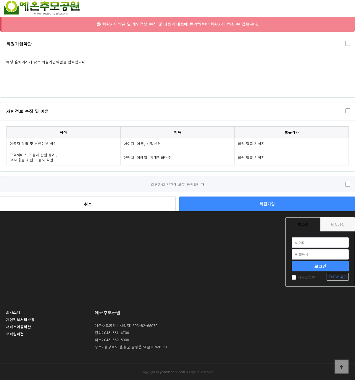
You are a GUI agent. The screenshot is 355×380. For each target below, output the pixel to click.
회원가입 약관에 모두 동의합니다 (177, 184)
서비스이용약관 (18, 326)
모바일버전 (15, 333)
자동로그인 (303, 277)
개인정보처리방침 (20, 319)
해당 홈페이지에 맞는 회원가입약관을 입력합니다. (177, 75)
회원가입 (267, 204)
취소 (88, 204)
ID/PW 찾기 (337, 276)
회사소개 (13, 312)
